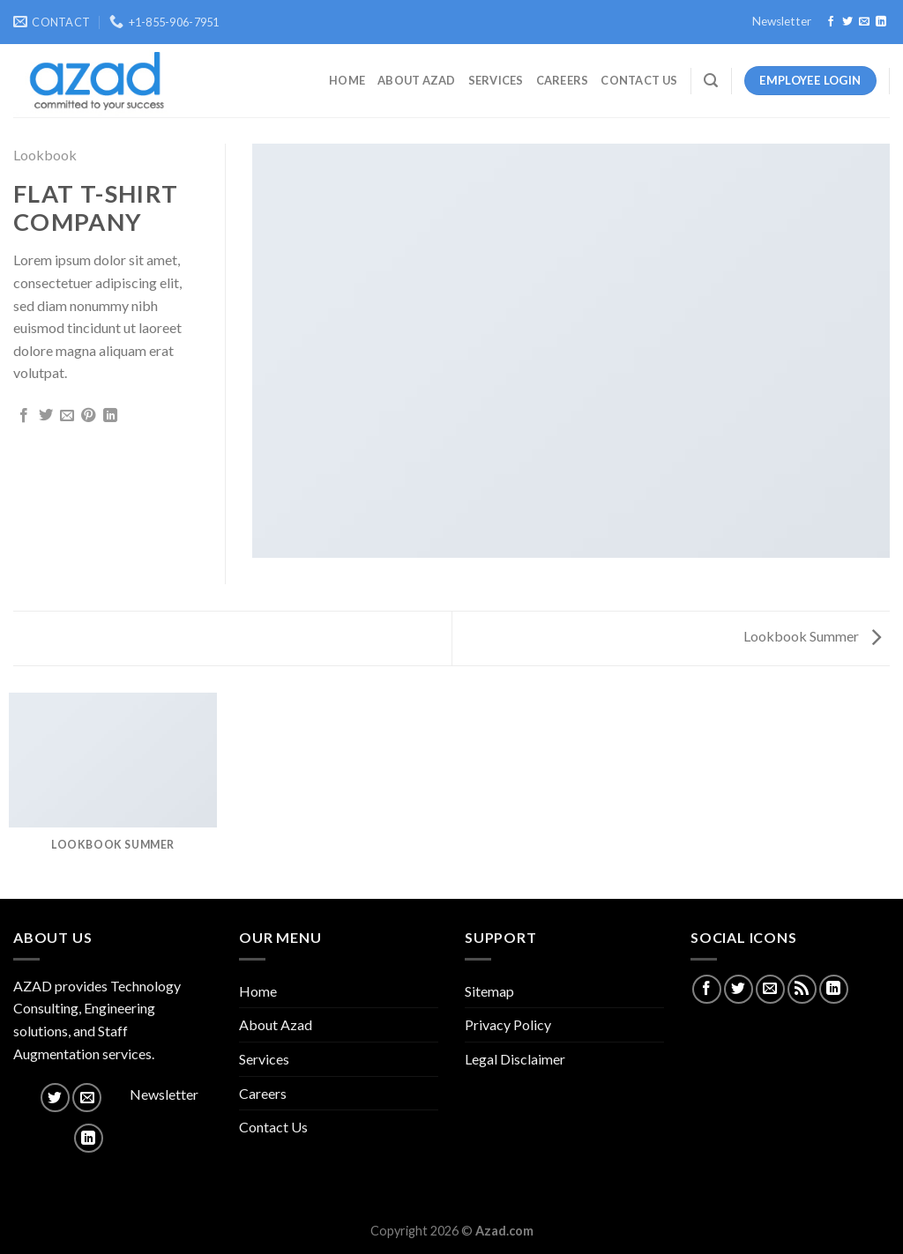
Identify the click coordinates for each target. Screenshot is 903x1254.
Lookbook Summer (812, 635)
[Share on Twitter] (46, 416)
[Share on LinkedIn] (110, 416)
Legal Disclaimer (515, 1058)
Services (496, 80)
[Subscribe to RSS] (802, 989)
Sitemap (489, 991)
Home (347, 80)
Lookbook (45, 154)
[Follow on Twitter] (847, 22)
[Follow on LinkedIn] (881, 22)
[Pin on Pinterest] (88, 416)
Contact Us (639, 80)
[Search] (711, 80)
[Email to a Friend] (67, 416)
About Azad (416, 80)
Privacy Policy (508, 1024)
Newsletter (781, 21)
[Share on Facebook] (24, 416)
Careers (562, 80)
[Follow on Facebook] (830, 22)
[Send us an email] (864, 22)
